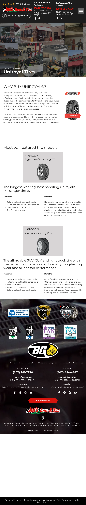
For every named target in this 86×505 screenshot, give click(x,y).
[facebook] (35, 19)
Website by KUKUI (50, 430)
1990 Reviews (23, 4)
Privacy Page (42, 502)
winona (67, 369)
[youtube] (30, 393)
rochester (23, 369)
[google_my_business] (39, 19)
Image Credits (33, 430)
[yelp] (25, 393)
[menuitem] (5, 363)
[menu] (81, 11)
